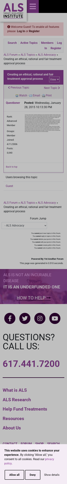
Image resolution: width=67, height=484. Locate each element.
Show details (51, 474)
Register (34, 31)
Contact (10, 444)
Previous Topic (18, 87)
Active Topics (29, 43)
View (53, 79)
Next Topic (52, 88)
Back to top (11, 166)
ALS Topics (28, 54)
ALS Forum (11, 54)
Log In (21, 31)
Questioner (13, 103)
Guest (9, 186)
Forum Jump (38, 218)
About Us (12, 427)
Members (47, 43)
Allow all (14, 474)
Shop (39, 444)
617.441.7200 (31, 364)
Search (12, 43)
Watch (23, 95)
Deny (33, 474)
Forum (26, 444)
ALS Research (17, 399)
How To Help (34, 297)
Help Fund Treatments (25, 409)
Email (36, 95)
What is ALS (15, 390)
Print (49, 95)
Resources (13, 418)
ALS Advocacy (47, 54)
